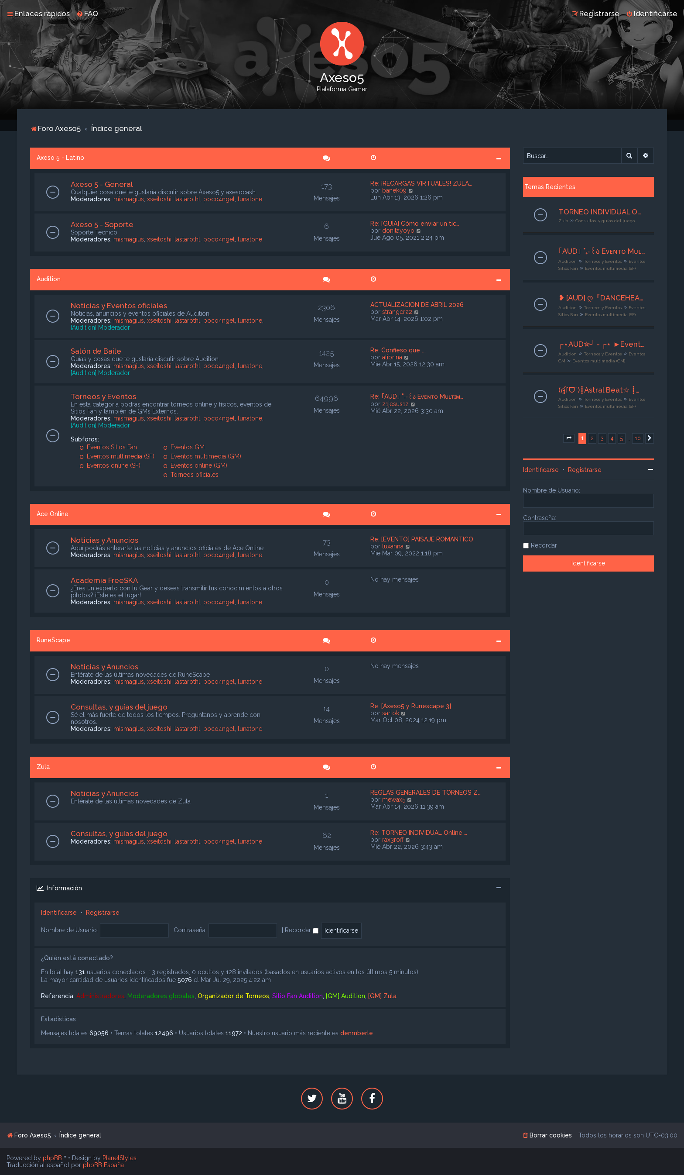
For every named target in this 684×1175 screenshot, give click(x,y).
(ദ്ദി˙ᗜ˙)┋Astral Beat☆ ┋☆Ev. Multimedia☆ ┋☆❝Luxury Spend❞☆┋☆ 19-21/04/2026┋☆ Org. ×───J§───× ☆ (601, 390)
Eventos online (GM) (195, 465)
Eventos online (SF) (109, 465)
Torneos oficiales (191, 474)
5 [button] (621, 438)
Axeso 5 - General (102, 184)
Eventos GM (184, 447)
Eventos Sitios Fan (108, 447)
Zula (43, 766)
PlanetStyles (120, 1157)
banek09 (394, 190)
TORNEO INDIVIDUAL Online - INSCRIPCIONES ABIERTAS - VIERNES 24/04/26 (601, 211)
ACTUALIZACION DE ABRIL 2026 (417, 304)
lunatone (250, 199)
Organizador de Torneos (233, 995)
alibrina (392, 357)
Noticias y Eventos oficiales (119, 305)
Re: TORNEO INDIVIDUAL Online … (418, 832)
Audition (49, 279)
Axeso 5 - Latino (60, 157)
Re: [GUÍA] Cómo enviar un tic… (414, 223)
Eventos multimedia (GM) (202, 456)
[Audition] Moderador (100, 327)
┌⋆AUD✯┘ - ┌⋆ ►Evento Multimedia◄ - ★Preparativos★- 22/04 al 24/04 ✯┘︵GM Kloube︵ (601, 344)
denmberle (356, 1033)
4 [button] (612, 438)
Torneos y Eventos (103, 396)
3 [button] (602, 438)
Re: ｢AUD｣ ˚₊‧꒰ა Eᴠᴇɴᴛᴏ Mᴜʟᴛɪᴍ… (416, 396)
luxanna (393, 546)
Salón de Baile (96, 351)
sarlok (390, 713)
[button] (569, 438)
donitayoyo (398, 230)
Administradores (100, 995)
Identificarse (59, 912)
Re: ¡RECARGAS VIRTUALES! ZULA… (421, 183)
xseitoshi (159, 199)
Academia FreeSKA (104, 580)
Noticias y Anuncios (104, 540)
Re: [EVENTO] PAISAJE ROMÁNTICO (421, 539)
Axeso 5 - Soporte (102, 224)
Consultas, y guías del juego (119, 707)
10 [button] (638, 438)
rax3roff (393, 839)
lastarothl (187, 199)
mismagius (128, 199)
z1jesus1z (395, 403)
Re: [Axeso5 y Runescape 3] (410, 706)
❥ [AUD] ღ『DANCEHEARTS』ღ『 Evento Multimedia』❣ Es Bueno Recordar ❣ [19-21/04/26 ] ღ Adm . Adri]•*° (601, 297)
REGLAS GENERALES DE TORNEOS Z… (425, 792)
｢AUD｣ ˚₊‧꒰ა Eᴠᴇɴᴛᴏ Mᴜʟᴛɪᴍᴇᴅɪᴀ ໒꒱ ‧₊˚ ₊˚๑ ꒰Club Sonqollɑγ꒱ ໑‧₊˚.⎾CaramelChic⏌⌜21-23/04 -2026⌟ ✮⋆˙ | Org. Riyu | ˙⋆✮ (601, 251)
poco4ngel (219, 199)
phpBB (52, 1157)
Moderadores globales (161, 995)
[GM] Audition (345, 995)
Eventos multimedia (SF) (116, 456)
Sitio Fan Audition (297, 995)
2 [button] (592, 438)
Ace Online (52, 513)
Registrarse (103, 912)
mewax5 (393, 799)
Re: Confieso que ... (398, 350)
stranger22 (397, 311)
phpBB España (103, 1164)
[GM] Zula (382, 995)
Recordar (301, 930)
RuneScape (53, 640)
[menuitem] (87, 13)
